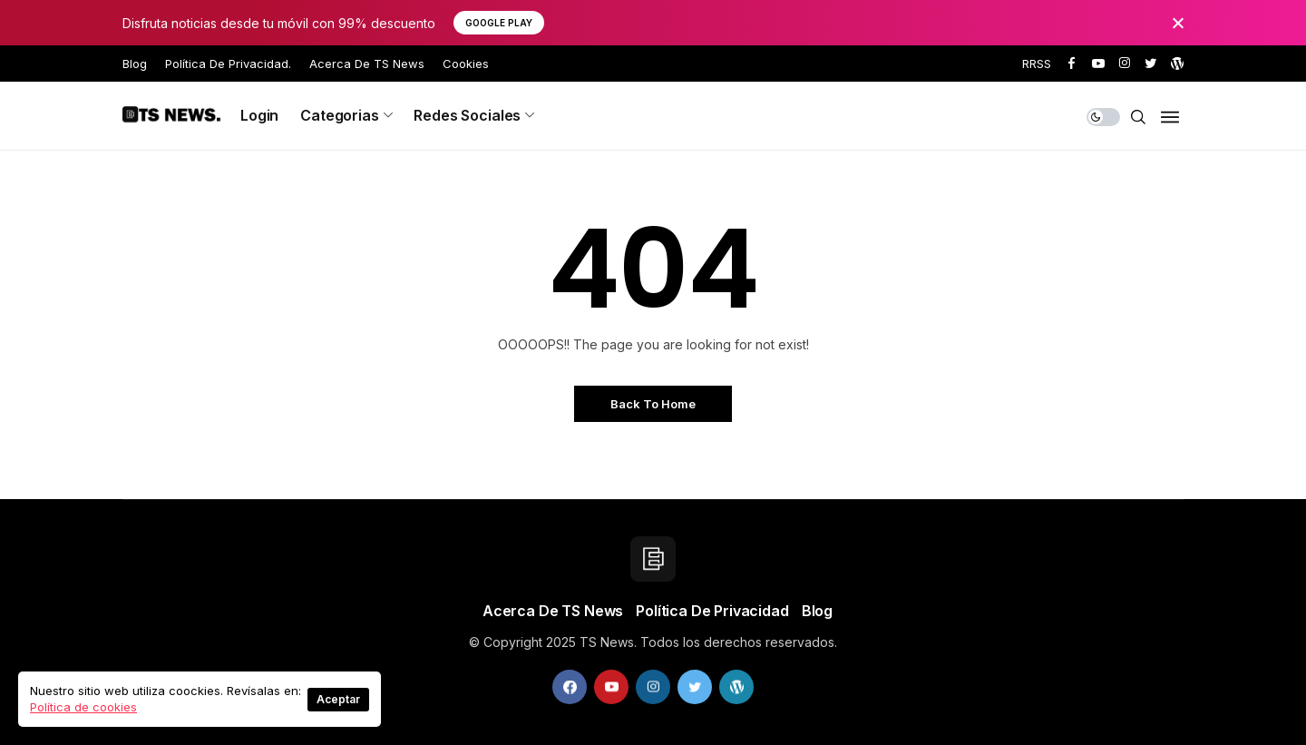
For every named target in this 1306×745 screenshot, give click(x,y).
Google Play (498, 22)
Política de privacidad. (228, 63)
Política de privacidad (712, 611)
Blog (134, 63)
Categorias (339, 115)
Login (259, 115)
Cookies (466, 63)
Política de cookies (83, 707)
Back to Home (653, 404)
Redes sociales (467, 115)
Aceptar (338, 699)
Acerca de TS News (366, 63)
